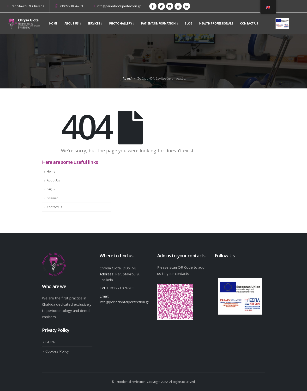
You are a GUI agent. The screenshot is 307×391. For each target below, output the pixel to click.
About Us (53, 180)
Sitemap (53, 198)
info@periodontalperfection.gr (117, 6)
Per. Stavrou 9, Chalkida (27, 6)
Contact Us (249, 23)
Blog (188, 23)
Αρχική (127, 78)
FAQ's (51, 189)
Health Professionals (216, 23)
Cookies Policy (57, 351)
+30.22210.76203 (69, 6)
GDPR (50, 341)
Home (53, 23)
